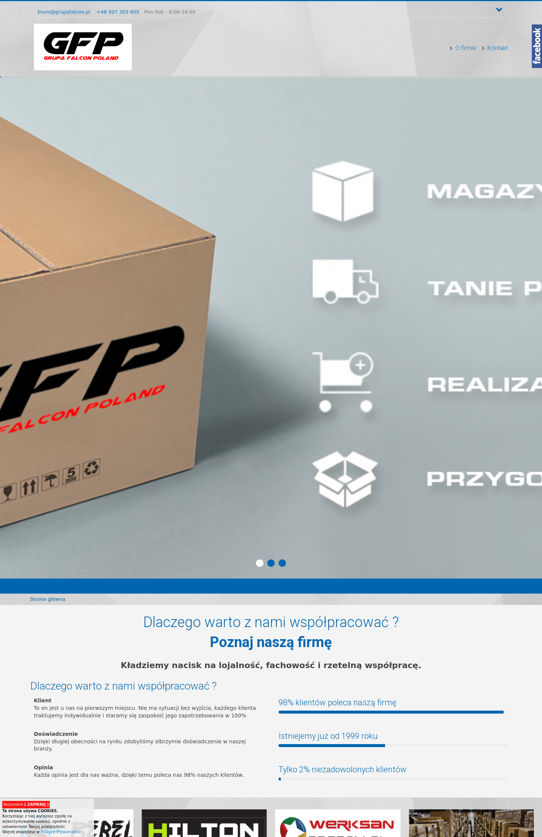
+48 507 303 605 (117, 12)
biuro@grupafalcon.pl (64, 12)
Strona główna (47, 599)
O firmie (465, 48)
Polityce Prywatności (60, 832)
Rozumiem (26, 804)
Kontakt (497, 48)
